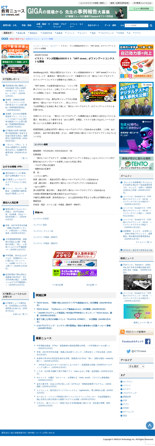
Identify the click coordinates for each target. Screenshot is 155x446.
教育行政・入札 (10, 24)
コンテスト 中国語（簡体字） (46, 235)
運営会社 (5, 430)
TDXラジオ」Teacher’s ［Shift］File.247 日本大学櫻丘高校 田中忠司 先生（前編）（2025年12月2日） (137, 274)
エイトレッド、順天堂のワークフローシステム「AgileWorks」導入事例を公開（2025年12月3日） (75, 389)
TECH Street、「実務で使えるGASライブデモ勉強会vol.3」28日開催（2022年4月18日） (74, 301)
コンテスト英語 (40, 222)
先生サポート (93, 24)
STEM (120, 31)
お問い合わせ (49, 430)
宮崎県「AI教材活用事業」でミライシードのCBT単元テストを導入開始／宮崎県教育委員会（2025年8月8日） (16, 102)
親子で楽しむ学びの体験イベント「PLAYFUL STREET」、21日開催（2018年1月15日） (74, 318)
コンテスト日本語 (41, 216)
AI (128, 31)
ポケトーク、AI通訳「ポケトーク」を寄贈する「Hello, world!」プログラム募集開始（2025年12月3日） (73, 376)
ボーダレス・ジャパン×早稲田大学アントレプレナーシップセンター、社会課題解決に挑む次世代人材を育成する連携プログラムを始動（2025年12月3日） (74, 395)
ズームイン (126, 173)
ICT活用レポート (11, 77)
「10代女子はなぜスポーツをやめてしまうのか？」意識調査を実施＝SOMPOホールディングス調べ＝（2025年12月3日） (74, 363)
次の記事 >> (91, 282)
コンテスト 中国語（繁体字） (46, 241)
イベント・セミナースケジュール (137, 248)
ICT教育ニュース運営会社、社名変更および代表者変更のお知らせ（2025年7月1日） (16, 305)
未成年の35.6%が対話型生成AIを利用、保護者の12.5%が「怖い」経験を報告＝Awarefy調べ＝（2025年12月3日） (75, 357)
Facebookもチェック (136, 339)
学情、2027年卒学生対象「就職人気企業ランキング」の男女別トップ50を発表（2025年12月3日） (74, 351)
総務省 (59, 31)
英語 (93, 31)
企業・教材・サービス (43, 24)
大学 (125, 398)
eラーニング (128, 409)
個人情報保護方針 (18, 430)
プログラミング (106, 31)
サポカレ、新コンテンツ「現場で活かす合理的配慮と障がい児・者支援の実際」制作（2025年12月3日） (73, 402)
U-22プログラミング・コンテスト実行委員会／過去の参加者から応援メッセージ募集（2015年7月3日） (74, 324)
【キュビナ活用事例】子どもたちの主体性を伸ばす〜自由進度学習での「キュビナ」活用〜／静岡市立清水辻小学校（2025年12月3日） (137, 185)
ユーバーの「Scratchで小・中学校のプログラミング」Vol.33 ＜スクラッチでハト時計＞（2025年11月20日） (137, 209)
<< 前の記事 (57, 282)
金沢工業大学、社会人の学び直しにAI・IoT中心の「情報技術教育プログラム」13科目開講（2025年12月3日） (74, 382)
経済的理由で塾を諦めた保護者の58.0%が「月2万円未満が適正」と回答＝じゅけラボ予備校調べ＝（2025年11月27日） (16, 277)
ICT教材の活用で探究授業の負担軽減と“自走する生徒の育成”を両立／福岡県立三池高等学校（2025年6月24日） (16, 133)
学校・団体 (26, 24)
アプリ (136, 31)
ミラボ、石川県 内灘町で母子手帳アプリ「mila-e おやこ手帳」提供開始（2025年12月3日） (75, 370)
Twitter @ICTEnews (136, 348)
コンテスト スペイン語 (43, 229)
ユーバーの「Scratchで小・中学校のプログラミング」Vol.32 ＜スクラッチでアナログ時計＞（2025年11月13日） (137, 221)
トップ (36, 43)
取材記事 (22, 31)
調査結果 (127, 394)
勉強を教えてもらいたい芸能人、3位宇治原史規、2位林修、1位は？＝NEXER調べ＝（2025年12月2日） (16, 212)
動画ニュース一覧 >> (143, 320)
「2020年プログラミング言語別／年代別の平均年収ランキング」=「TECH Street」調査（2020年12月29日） (74, 311)
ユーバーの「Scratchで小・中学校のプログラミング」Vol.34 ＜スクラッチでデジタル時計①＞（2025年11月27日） (137, 198)
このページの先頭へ (150, 423)
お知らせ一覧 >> (20, 312)
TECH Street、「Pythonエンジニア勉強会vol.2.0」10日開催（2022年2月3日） (72, 307)
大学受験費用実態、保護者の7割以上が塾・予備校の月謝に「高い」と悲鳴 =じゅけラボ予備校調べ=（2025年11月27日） (16, 242)
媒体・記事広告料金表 (119, 3)
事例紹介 (34, 31)
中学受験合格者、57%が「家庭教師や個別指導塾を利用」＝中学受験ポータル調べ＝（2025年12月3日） (73, 344)
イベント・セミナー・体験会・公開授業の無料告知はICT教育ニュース (16, 188)
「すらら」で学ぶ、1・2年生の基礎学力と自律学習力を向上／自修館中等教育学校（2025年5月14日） (16, 147)
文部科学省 (47, 31)
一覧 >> (24, 156)
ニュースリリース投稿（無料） (92, 3)
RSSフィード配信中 (136, 329)
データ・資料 (110, 24)
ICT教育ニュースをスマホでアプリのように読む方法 (16, 179)
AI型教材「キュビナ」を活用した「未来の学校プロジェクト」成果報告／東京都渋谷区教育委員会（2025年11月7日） (137, 233)
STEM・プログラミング (60, 24)
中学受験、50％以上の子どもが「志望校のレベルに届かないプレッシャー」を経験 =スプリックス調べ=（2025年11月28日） (16, 259)
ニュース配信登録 (141, 8)
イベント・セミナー (76, 24)
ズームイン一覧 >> (144, 240)
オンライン (128, 379)
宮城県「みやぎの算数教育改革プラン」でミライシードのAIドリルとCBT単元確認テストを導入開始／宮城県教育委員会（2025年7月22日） (16, 118)
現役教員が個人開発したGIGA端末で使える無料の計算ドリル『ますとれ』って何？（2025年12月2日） (16, 88)
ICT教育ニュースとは (142, 3)
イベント (71, 31)
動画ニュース (127, 256)
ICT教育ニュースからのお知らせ (14, 293)
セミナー (83, 31)
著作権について (35, 430)
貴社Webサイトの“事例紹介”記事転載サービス (15, 172)
